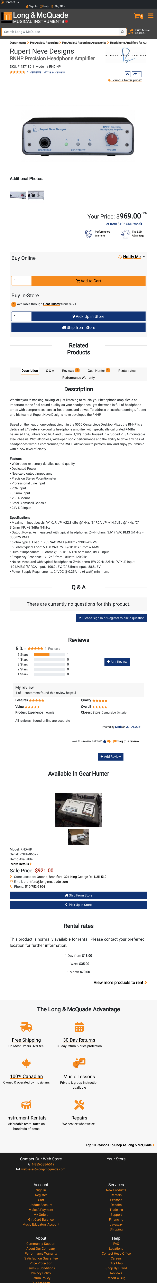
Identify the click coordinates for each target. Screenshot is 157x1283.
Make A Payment (41, 1164)
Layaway (116, 1179)
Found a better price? (124, 76)
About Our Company (41, 1203)
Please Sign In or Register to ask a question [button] (112, 614)
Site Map (116, 1218)
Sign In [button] (123, 2)
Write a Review (54, 68)
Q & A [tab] (50, 366)
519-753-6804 (35, 882)
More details (21, 860)
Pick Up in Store (88, 312)
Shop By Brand (116, 1223)
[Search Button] (123, 27)
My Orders (41, 1169)
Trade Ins (116, 1164)
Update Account (40, 1159)
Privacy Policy (41, 1228)
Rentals (116, 1150)
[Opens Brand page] (125, 51)
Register (41, 1150)
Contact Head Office (116, 1208)
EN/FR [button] (148, 2)
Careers (116, 1213)
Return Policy (40, 1233)
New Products (116, 1145)
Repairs (116, 1159)
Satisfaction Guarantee (41, 1213)
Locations (116, 1203)
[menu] (150, 10)
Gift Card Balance (41, 1174)
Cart (41, 1154)
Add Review (117, 657)
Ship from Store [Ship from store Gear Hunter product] (78, 891)
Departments (18, 38)
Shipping (116, 1184)
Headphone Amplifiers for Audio (130, 38)
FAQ (116, 1198)
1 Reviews (34, 68)
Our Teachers (40, 1237)
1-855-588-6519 (41, 1119)
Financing (116, 1174)
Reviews (116, 1228)
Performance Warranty (41, 1208)
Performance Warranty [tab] (78, 373)
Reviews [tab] (71, 366)
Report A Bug (116, 1233)
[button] (137, 10)
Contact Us (10, 2)
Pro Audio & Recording (44, 38)
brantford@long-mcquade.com (46, 878)
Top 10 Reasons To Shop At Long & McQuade (120, 1099)
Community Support (40, 1198)
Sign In (41, 1145)
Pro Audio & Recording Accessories (84, 38)
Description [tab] (29, 366)
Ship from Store (78, 323)
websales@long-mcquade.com (40, 1124)
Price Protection (41, 1218)
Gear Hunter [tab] (99, 366)
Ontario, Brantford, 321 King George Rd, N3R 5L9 (72, 873)
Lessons (116, 1154)
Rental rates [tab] (127, 366)
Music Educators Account (40, 1179)
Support (116, 1169)
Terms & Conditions (41, 1223)
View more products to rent (120, 978)
